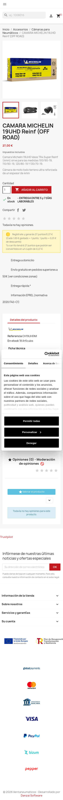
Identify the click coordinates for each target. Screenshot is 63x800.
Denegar (31, 443)
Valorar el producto (31, 492)
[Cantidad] (7, 189)
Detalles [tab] (33, 363)
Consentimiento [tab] (13, 363)
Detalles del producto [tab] (23, 320)
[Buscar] (24, 15)
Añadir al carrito (31, 190)
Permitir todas (31, 421)
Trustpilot (6, 537)
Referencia (15, 336)
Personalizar (31, 432)
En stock (13, 340)
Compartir (18, 210)
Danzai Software (31, 795)
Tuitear (24, 210)
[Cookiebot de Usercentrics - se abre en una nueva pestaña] (45, 354)
